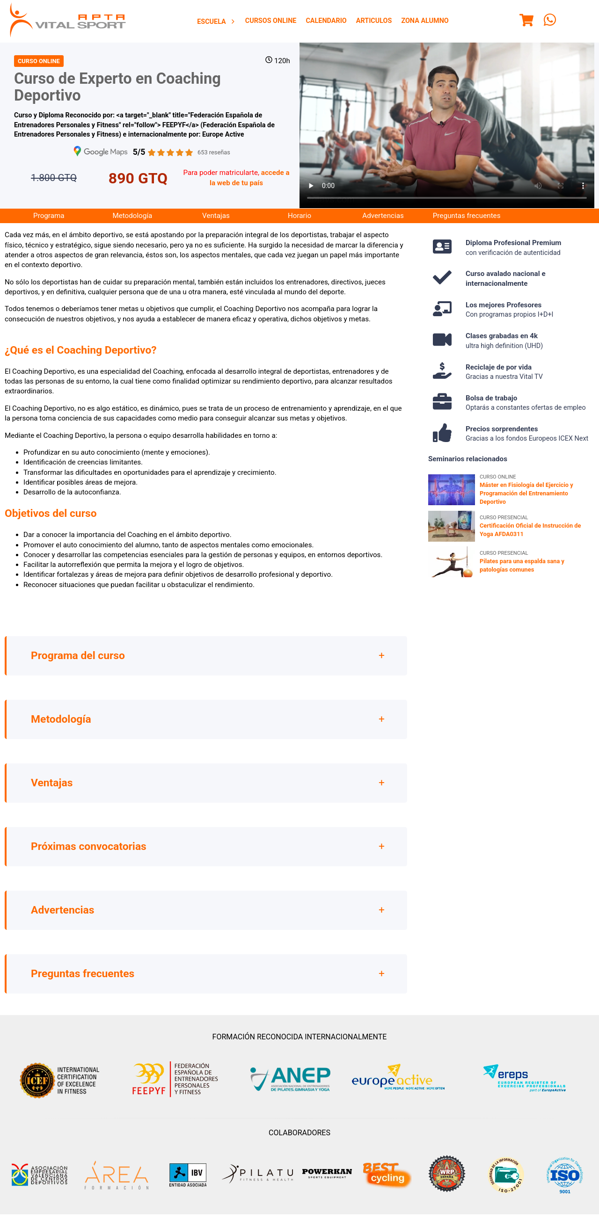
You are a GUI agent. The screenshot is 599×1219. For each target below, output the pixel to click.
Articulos (374, 21)
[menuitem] (216, 21)
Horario (299, 215)
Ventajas (216, 215)
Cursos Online (271, 21)
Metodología (132, 215)
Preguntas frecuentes (467, 215)
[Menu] (526, 21)
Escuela (216, 22)
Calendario (326, 21)
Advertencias (382, 215)
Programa (48, 215)
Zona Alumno (424, 21)
